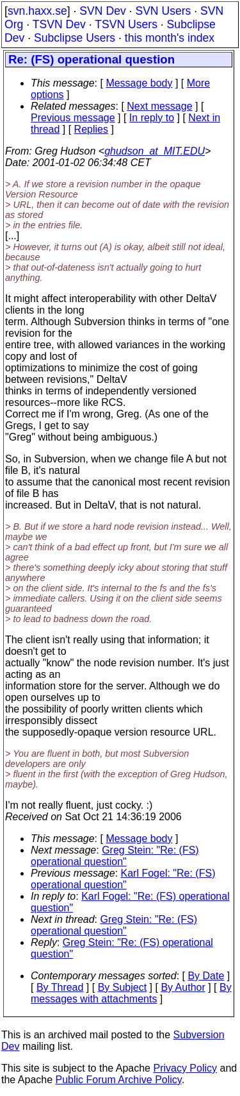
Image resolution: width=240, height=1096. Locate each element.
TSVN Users (126, 24)
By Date (206, 975)
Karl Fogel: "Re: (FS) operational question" (123, 879)
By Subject (122, 987)
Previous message (73, 117)
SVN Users (163, 10)
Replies (91, 129)
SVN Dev (102, 10)
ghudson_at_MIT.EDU (154, 151)
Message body (139, 83)
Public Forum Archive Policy (119, 1079)
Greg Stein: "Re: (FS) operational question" (115, 856)
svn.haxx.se (37, 10)
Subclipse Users (74, 37)
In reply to (151, 117)
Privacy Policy (185, 1068)
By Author (183, 987)
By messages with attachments (131, 993)
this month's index (169, 37)
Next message (159, 106)
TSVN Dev (59, 24)
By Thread (60, 987)
